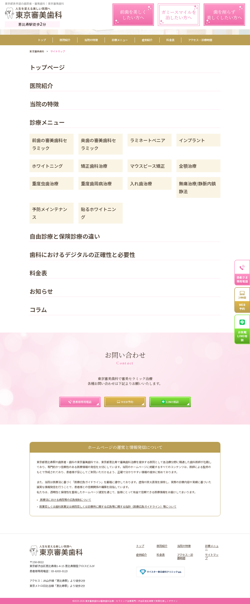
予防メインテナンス (49, 213)
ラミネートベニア (147, 140)
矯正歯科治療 (94, 166)
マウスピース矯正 (147, 166)
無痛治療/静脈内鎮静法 (197, 187)
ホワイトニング (47, 166)
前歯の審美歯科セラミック (49, 144)
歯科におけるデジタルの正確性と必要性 (82, 255)
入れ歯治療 (141, 183)
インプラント (192, 140)
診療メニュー (120, 40)
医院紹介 (65, 40)
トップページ (47, 67)
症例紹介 (147, 40)
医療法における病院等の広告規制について (65, 500)
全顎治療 (187, 166)
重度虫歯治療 (45, 183)
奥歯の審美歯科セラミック (98, 144)
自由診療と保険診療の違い (65, 236)
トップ (42, 40)
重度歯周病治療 (96, 183)
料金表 (170, 40)
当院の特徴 (91, 40)
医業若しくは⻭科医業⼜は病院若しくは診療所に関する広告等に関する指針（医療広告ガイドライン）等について (107, 506)
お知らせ (41, 291)
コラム (38, 310)
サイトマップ (211, 556)
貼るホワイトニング (98, 213)
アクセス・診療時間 (200, 40)
